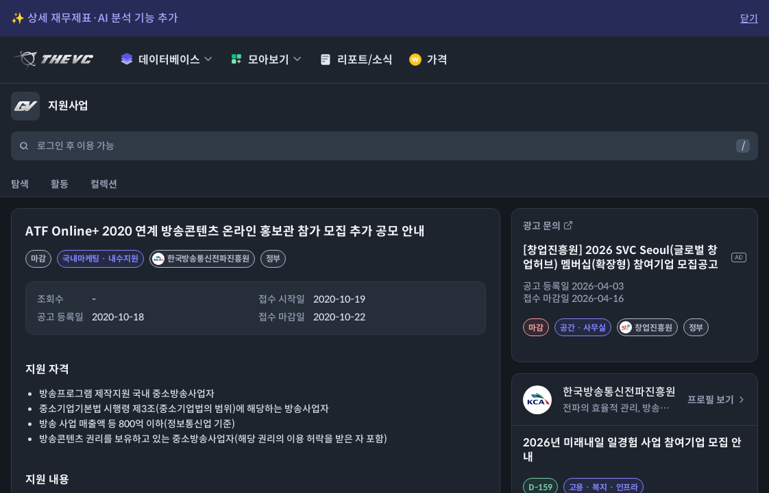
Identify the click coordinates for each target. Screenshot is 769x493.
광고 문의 (548, 226)
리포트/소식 (356, 60)
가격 (428, 60)
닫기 (749, 18)
